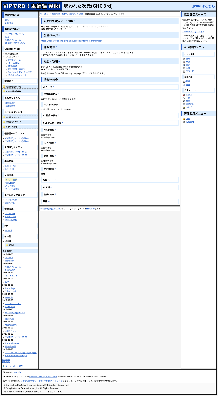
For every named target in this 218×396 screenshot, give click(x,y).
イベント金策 (11, 179)
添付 (188, 68)
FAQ (7, 36)
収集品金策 (10, 182)
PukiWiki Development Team (43, 376)
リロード (190, 71)
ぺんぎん (18, 372)
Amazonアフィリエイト (193, 31)
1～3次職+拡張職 (13, 91)
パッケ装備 (10, 213)
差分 (188, 61)
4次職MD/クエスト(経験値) (17, 138)
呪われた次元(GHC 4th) (15, 312)
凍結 (188, 118)
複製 (188, 84)
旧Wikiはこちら (202, 5)
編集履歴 (6, 359)
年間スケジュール (13, 39)
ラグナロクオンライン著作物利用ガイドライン (42, 380)
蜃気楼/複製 (10, 346)
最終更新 (190, 104)
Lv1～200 (9, 169)
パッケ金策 (10, 185)
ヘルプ (189, 107)
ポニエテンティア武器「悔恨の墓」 (21, 352)
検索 (188, 100)
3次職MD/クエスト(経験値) (17, 141)
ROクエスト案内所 (16, 69)
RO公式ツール (14, 60)
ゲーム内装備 (11, 219)
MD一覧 (8, 230)
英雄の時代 (10, 105)
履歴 (188, 64)
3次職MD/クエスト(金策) (16, 155)
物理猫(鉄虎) (11, 324)
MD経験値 (12, 66)
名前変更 (190, 121)
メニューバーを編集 (12, 366)
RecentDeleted (12, 343)
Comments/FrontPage (16, 355)
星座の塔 (9, 297)
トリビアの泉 (11, 199)
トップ (189, 94)
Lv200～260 (10, 166)
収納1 (11, 245)
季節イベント (12, 126)
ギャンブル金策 (12, 188)
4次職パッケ (10, 216)
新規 (188, 81)
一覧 (188, 97)
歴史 (7, 19)
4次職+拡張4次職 (13, 86)
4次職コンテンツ (13, 117)
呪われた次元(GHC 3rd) (72, 13)
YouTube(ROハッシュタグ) (20, 72)
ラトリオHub (14, 63)
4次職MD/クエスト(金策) (16, 152)
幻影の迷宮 (10, 269)
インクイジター (12, 275)
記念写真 (9, 22)
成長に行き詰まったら (15, 42)
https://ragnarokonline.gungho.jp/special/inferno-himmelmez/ (71, 40)
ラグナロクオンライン (15, 33)
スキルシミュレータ (17, 75)
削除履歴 (6, 362)
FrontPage (10, 288)
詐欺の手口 (10, 202)
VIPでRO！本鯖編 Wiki (31, 5)
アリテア (9, 257)
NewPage (9, 318)
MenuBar (90, 208)
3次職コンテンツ (13, 122)
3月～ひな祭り (11, 291)
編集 (188, 58)
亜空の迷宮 (10, 102)
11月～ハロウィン (13, 303)
